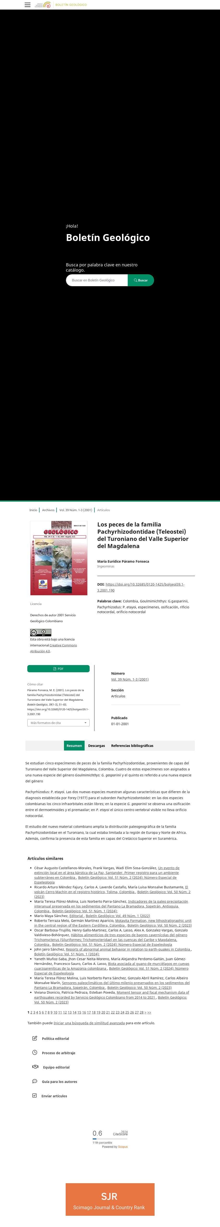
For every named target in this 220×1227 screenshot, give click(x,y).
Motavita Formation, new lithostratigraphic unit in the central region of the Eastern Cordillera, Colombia (112, 923)
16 (84, 1012)
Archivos (48, 510)
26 (132, 1012)
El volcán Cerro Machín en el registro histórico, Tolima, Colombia (111, 889)
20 (103, 1012)
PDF (60, 669)
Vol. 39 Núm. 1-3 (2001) (75, 510)
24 (122, 1012)
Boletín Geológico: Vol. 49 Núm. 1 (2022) (118, 915)
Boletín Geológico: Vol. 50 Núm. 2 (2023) (159, 925)
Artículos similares (45, 858)
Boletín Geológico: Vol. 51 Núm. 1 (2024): (84, 911)
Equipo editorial (56, 1067)
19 (98, 1012)
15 (79, 1012)
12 (65, 1012)
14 (74, 1012)
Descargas (96, 745)
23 (118, 1012)
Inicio (33, 510)
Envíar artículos (54, 1096)
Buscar (141, 280)
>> (149, 1012)
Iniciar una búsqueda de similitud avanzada (89, 1023)
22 (113, 1012)
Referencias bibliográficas (132, 745)
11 (60, 1012)
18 (94, 1012)
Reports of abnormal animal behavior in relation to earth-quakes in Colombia (128, 949)
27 (137, 1012)
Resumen (74, 745)
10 (55, 1012)
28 (142, 1012)
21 (108, 1012)
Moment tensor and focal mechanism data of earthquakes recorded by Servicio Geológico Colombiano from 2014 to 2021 (111, 994)
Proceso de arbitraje (58, 1053)
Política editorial (55, 1038)
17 (89, 1012)
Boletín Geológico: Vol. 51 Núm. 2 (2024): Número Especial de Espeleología (112, 944)
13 (70, 1012)
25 (127, 1012)
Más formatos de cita (46, 723)
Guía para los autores (59, 1081)
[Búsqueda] (97, 280)
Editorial (76, 915)
